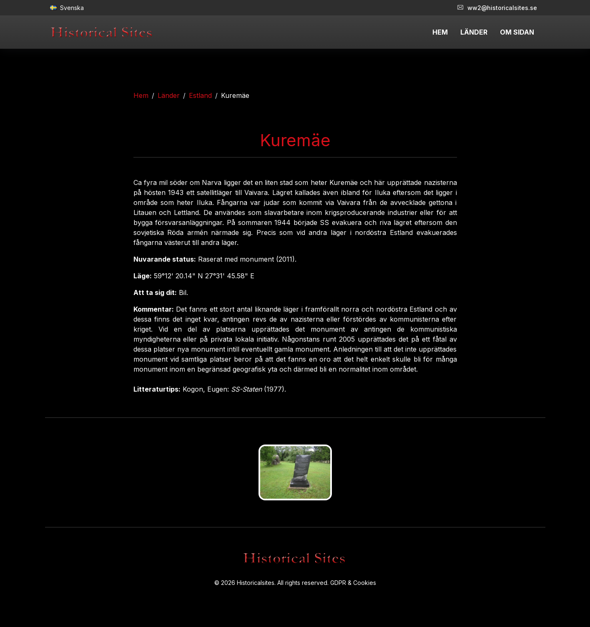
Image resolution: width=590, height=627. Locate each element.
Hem (140, 95)
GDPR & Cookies (353, 582)
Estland (200, 95)
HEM (440, 32)
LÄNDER (473, 32)
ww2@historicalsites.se (497, 7)
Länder (169, 95)
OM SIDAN (517, 32)
